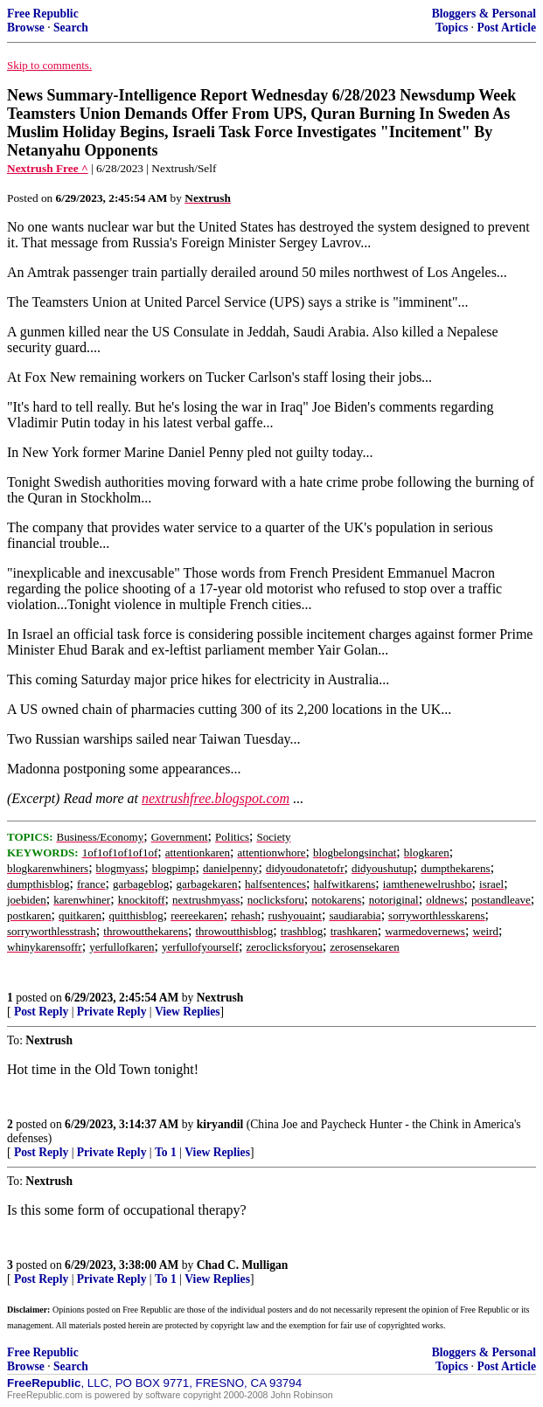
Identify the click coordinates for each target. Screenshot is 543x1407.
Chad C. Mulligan (243, 1265)
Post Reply (41, 1011)
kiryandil (220, 1124)
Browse (26, 27)
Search (70, 27)
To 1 (166, 1152)
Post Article (506, 27)
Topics (451, 27)
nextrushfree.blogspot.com (215, 798)
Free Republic (43, 13)
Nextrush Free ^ (47, 168)
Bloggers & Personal (484, 13)
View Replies (187, 1011)
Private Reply (112, 1011)
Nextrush (220, 997)
